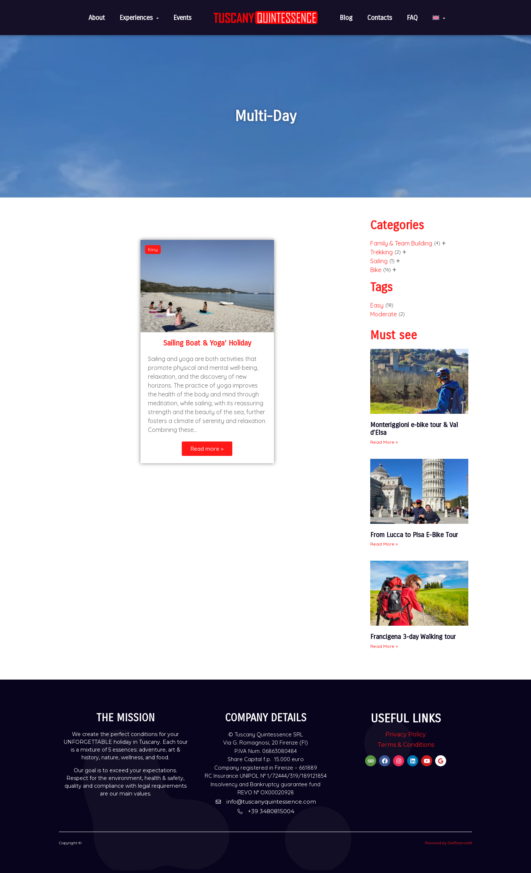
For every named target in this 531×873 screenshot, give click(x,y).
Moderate (383, 314)
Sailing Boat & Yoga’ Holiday (207, 343)
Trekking (381, 252)
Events (182, 18)
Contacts (379, 18)
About (96, 18)
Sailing (379, 261)
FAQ (412, 18)
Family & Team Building (401, 243)
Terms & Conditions (406, 744)
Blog (346, 18)
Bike (375, 270)
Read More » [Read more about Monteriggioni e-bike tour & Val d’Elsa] (384, 442)
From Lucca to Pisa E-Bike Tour (414, 535)
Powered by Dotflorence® (448, 843)
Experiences (139, 18)
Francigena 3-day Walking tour (413, 637)
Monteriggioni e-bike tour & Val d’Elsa (414, 429)
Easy (377, 305)
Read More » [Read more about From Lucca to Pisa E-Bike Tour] (384, 544)
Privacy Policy (405, 734)
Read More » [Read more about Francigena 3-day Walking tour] (384, 646)
